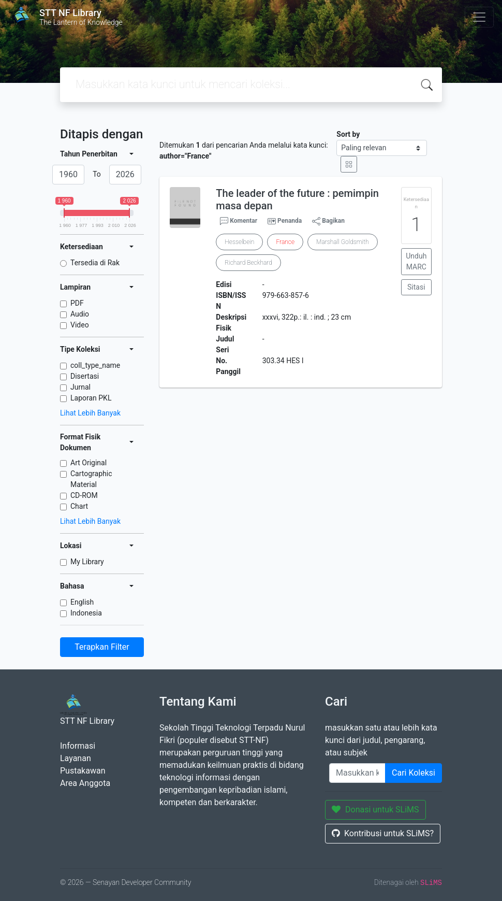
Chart (79, 506)
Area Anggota (85, 783)
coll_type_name (95, 365)
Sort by (348, 134)
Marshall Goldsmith (342, 242)
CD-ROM (84, 495)
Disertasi (84, 376)
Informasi (77, 746)
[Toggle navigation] (479, 17)
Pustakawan (82, 771)
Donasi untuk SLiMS (375, 809)
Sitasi (416, 287)
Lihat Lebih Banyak (90, 413)
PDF (77, 303)
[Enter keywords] (357, 773)
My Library (87, 561)
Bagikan (328, 221)
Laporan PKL (90, 398)
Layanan (75, 758)
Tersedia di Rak (95, 263)
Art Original (88, 463)
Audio (79, 314)
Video (79, 325)
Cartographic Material (91, 479)
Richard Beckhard (248, 262)
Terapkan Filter (102, 647)
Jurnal (80, 387)
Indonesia (86, 613)
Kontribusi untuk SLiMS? (383, 833)
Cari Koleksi (413, 773)
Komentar (238, 221)
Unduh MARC (416, 261)
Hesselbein (239, 242)
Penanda (289, 220)
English (82, 602)
